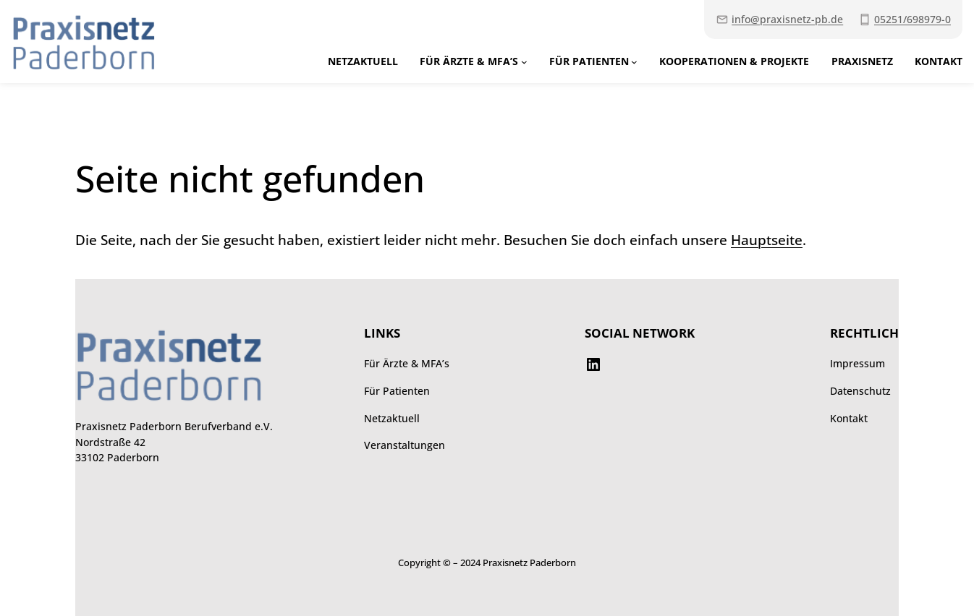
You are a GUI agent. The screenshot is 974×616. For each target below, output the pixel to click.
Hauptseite (767, 239)
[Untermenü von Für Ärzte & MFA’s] (524, 62)
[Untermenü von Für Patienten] (634, 62)
